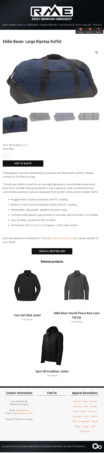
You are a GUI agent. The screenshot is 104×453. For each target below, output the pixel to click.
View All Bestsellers (52, 252)
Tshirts (77, 427)
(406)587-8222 (22, 411)
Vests (92, 427)
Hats (86, 407)
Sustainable (84, 422)
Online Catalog (17, 25)
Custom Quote (66, 25)
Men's (83, 412)
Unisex (85, 427)
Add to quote (23, 164)
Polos (74, 422)
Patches (94, 417)
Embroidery (33, 25)
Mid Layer (92, 412)
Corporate (77, 407)
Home (5, 25)
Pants (86, 417)
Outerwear (77, 417)
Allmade (77, 402)
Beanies (93, 402)
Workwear (85, 432)
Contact (97, 25)
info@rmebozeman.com (22, 414)
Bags (85, 402)
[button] (96, 52)
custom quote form (62, 238)
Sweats (95, 422)
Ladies (76, 412)
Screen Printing (48, 25)
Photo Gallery (84, 25)
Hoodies (93, 407)
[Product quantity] (7, 157)
